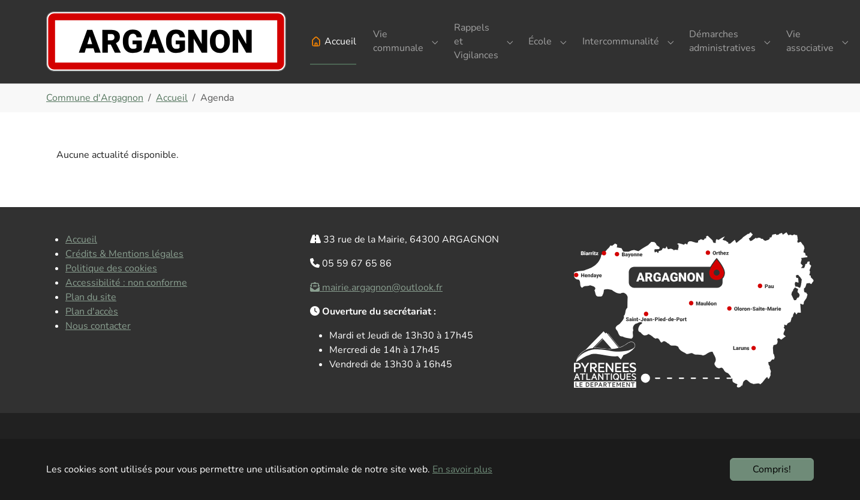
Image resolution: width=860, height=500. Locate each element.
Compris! (772, 469)
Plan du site (90, 316)
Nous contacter (98, 345)
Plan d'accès (91, 330)
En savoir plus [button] (462, 469)
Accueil (81, 258)
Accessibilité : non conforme (126, 302)
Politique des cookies (111, 287)
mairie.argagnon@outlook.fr (382, 306)
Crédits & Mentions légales (124, 273)
